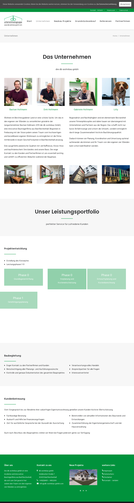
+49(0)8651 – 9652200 (48, 480)
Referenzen (105, 21)
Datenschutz (124, 10)
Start (29, 21)
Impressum (112, 10)
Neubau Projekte (62, 21)
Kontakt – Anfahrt (97, 10)
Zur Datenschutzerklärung (106, 4)
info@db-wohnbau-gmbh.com (51, 483)
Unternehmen (43, 21)
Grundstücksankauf (85, 21)
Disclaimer (108, 477)
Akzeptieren (125, 4)
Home (115, 36)
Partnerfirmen (123, 21)
